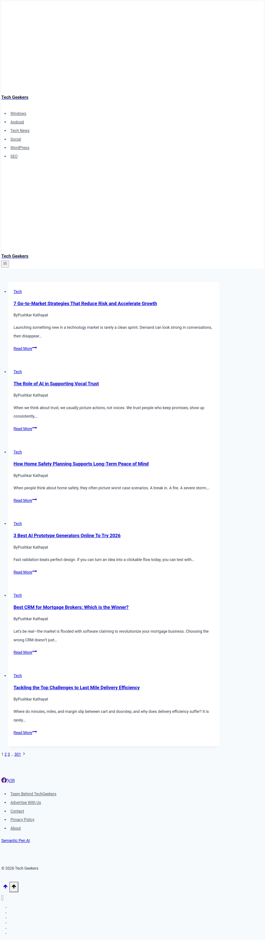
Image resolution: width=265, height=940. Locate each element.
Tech (18, 291)
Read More (25, 348)
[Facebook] (4, 781)
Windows (18, 113)
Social (15, 139)
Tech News (20, 130)
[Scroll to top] (5, 887)
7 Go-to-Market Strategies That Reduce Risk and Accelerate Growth (85, 303)
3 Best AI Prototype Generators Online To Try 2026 (67, 535)
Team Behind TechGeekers (33, 794)
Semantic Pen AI (15, 840)
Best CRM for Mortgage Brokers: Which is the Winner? (71, 607)
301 (17, 754)
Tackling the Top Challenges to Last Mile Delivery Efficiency (77, 687)
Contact (17, 811)
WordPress (19, 147)
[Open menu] (5, 264)
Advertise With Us (25, 802)
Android (17, 122)
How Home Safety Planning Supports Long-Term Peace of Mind (81, 464)
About (15, 828)
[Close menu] (2, 898)
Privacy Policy (22, 819)
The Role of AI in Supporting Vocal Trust (56, 383)
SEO (14, 156)
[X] (9, 781)
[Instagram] (13, 781)
